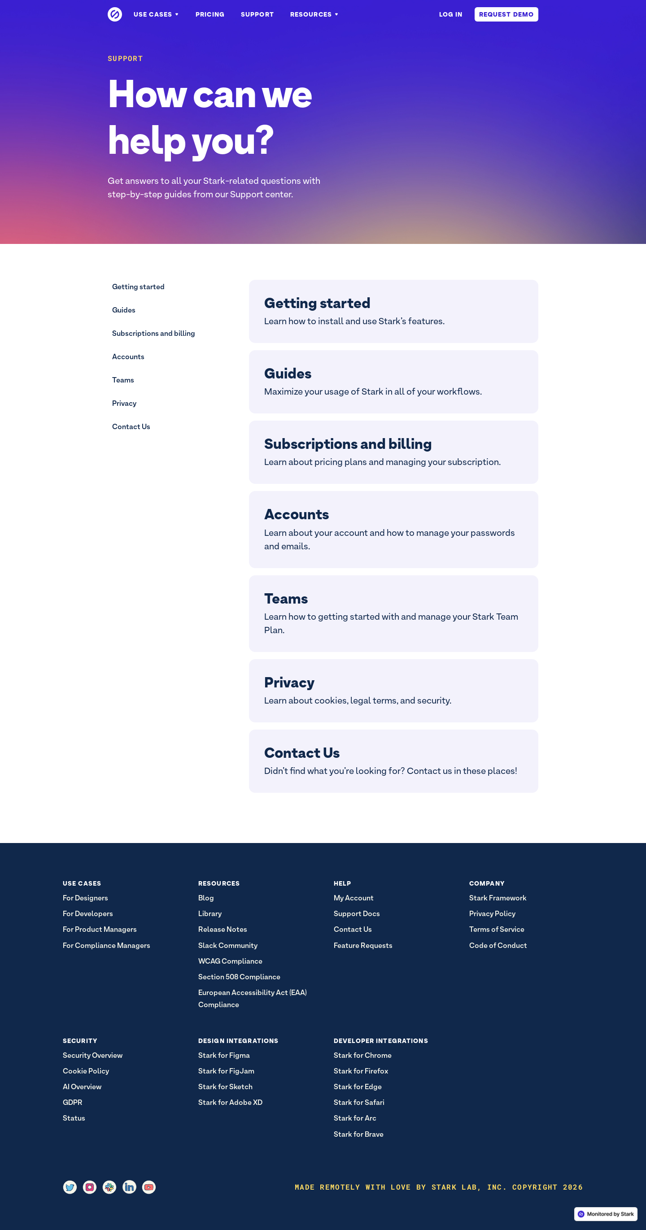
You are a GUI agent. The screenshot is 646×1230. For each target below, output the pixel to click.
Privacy (124, 403)
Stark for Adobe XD (230, 1102)
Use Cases (156, 14)
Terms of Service (496, 929)
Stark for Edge (358, 1086)
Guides (123, 310)
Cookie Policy (86, 1071)
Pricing (210, 14)
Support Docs (357, 913)
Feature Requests (363, 945)
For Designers (85, 898)
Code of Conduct (498, 945)
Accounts (128, 356)
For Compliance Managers (106, 945)
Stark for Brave (359, 1134)
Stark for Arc (355, 1118)
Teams (123, 380)
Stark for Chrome (363, 1055)
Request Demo (506, 14)
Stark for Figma (224, 1055)
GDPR (73, 1102)
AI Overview (82, 1086)
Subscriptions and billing (153, 333)
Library (210, 913)
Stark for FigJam (226, 1071)
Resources (314, 14)
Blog (206, 898)
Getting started (138, 287)
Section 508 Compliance (239, 977)
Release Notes (222, 929)
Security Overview (92, 1055)
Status (74, 1118)
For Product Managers (100, 929)
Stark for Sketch (225, 1086)
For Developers (88, 913)
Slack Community (228, 945)
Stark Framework (498, 898)
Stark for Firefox (361, 1071)
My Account (354, 898)
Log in (451, 14)
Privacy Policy (492, 913)
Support (257, 14)
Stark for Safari (359, 1102)
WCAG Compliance (230, 961)
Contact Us (131, 426)
